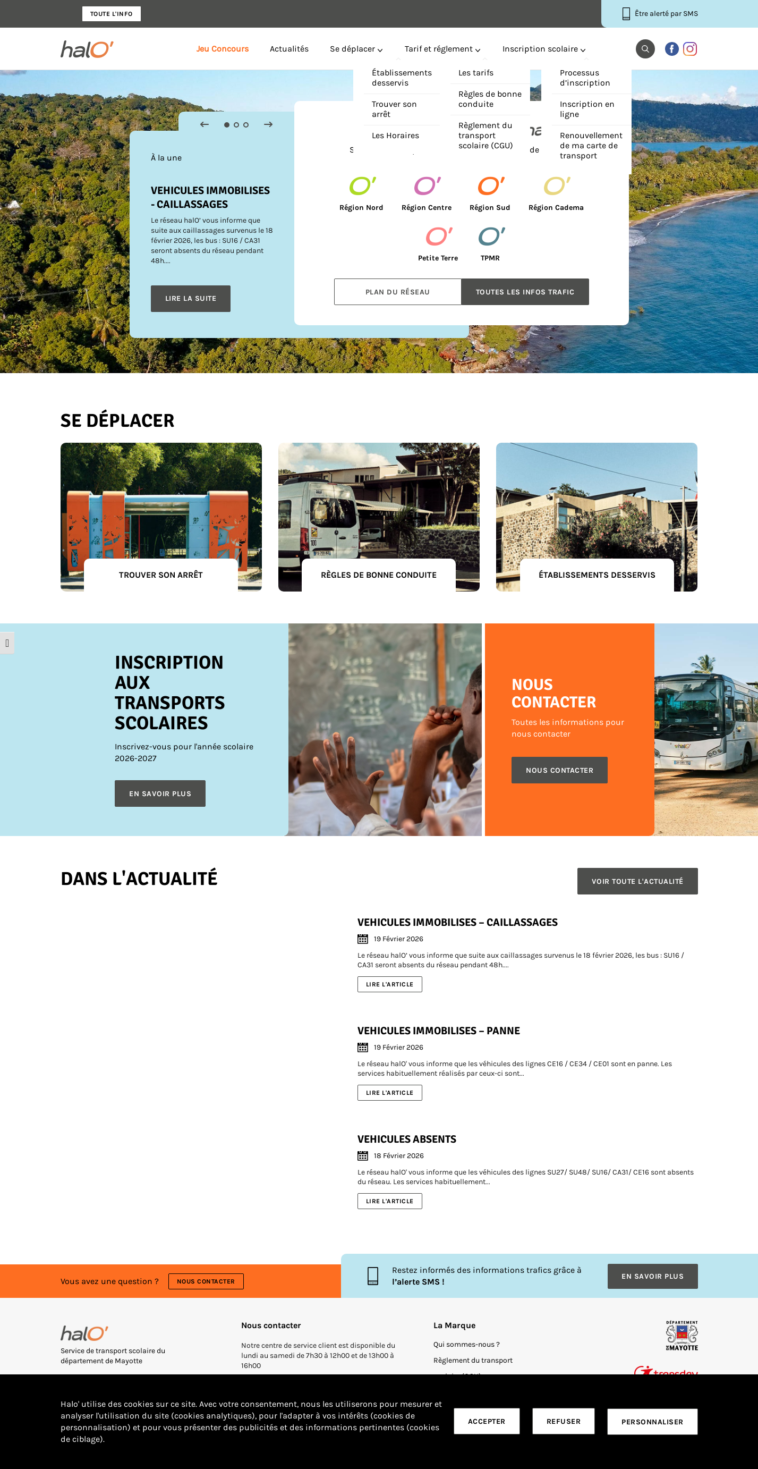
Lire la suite (191, 298)
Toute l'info (111, 14)
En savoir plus (161, 793)
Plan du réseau (397, 292)
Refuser (564, 1421)
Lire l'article (390, 983)
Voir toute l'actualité (638, 881)
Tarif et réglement (439, 49)
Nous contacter (206, 1280)
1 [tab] (226, 125)
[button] (645, 48)
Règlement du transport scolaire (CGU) (473, 1366)
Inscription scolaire (540, 49)
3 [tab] (246, 125)
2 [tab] (236, 125)
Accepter (487, 1421)
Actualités (289, 49)
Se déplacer (352, 49)
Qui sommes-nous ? (466, 1342)
